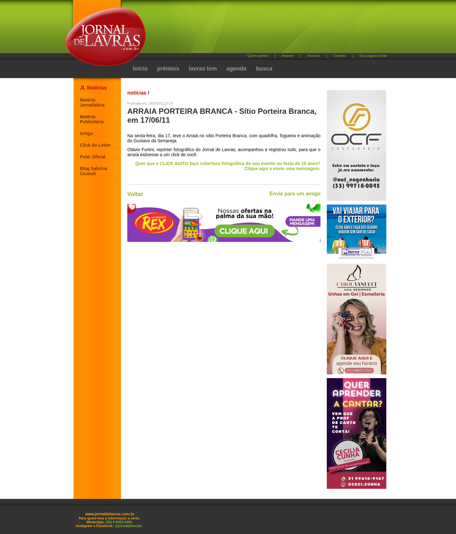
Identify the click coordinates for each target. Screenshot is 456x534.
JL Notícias (93, 87)
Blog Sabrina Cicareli (93, 171)
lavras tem (203, 68)
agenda (236, 68)
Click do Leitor (95, 145)
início (140, 68)
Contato (339, 56)
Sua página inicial (373, 56)
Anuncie (313, 56)
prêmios (168, 68)
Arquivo (288, 56)
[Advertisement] (261, 28)
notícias (136, 92)
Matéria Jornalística (92, 102)
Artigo (86, 133)
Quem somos (257, 56)
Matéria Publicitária (92, 119)
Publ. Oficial (92, 156)
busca (264, 68)
